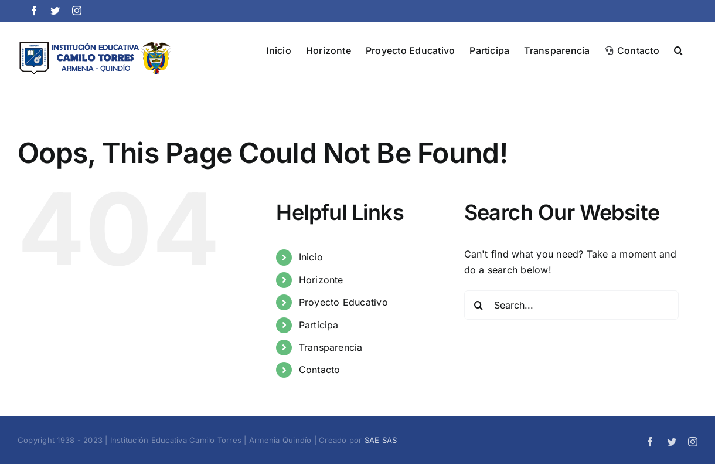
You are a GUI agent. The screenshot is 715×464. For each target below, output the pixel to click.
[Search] (478, 305)
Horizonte (321, 280)
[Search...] (571, 305)
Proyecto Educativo (343, 302)
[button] (678, 49)
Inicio (311, 257)
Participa (319, 325)
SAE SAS (381, 440)
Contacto (320, 369)
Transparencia (331, 347)
